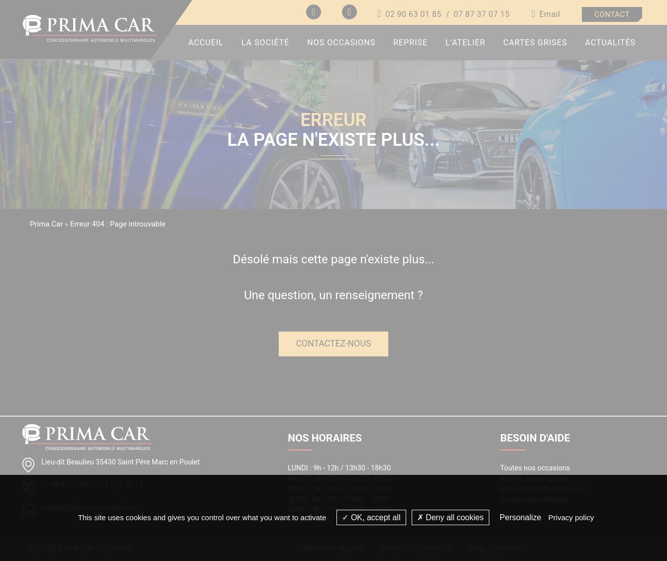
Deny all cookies (450, 517)
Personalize (521, 517)
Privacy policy (571, 517)
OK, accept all (371, 517)
